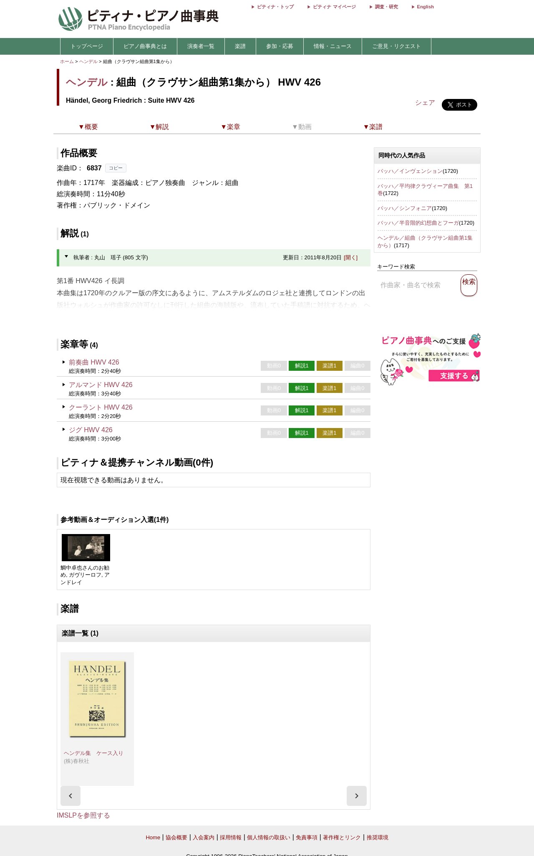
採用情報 (231, 837)
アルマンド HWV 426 (101, 384)
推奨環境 (377, 837)
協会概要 (176, 837)
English (425, 6)
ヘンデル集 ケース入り (93, 753)
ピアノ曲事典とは (145, 46)
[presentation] (70, 796)
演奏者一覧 (200, 46)
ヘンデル (88, 61)
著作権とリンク (342, 837)
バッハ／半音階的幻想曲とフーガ (418, 223)
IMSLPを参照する (83, 815)
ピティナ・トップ (275, 6)
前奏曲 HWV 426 (94, 362)
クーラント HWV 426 (101, 407)
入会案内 (203, 837)
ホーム (67, 61)
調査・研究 (386, 6)
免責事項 (306, 837)
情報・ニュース (333, 46)
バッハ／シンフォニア (405, 208)
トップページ (87, 46)
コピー (116, 167)
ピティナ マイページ (334, 6)
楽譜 (240, 46)
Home (153, 837)
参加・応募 (279, 46)
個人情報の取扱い (268, 837)
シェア (425, 102)
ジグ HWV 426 (91, 429)
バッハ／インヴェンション (410, 171)
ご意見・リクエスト (396, 46)
